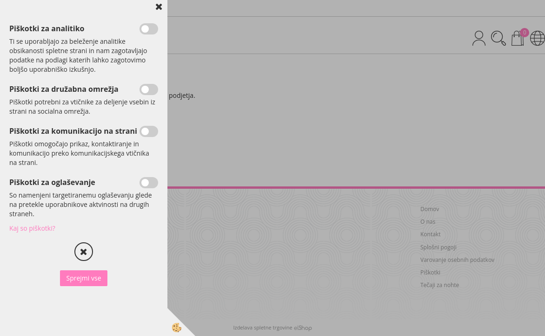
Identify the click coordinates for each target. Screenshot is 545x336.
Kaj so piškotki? (32, 228)
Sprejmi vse (83, 278)
